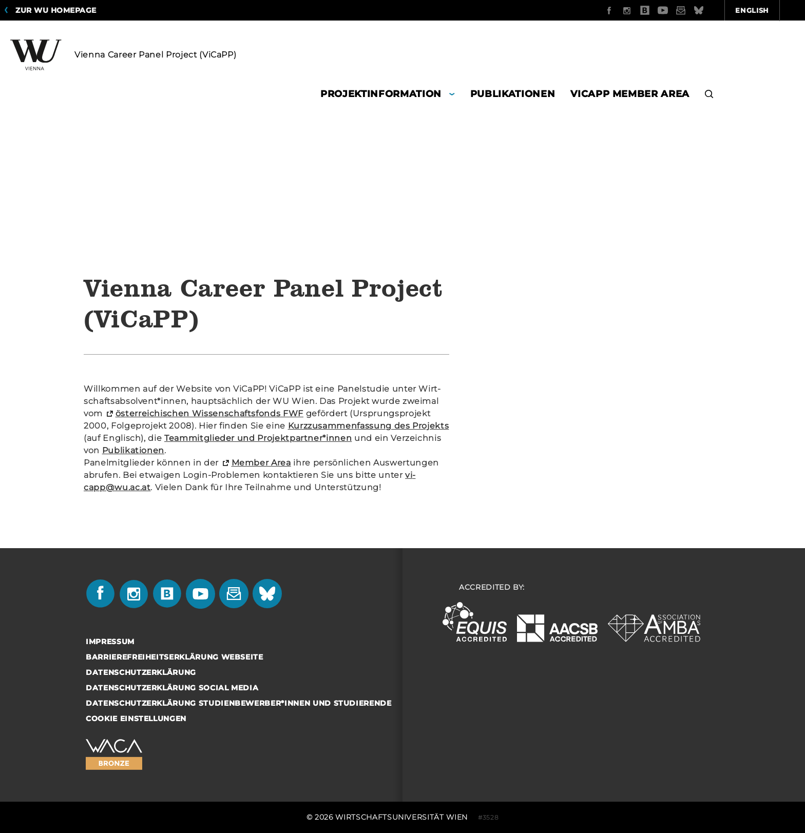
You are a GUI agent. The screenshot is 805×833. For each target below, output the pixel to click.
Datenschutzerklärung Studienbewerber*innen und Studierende (239, 703)
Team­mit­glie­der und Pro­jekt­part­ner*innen (258, 438)
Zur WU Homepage (56, 10)
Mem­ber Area (261, 463)
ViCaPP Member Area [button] (629, 94)
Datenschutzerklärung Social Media (172, 687)
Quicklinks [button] (765, 10)
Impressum (110, 641)
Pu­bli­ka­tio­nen (133, 450)
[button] (709, 95)
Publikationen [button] (512, 94)
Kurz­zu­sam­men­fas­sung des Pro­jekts (368, 426)
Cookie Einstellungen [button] (136, 718)
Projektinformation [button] (381, 94)
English (697, 10)
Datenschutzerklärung (141, 672)
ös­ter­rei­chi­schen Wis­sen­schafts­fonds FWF (209, 413)
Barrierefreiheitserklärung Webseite (174, 657)
